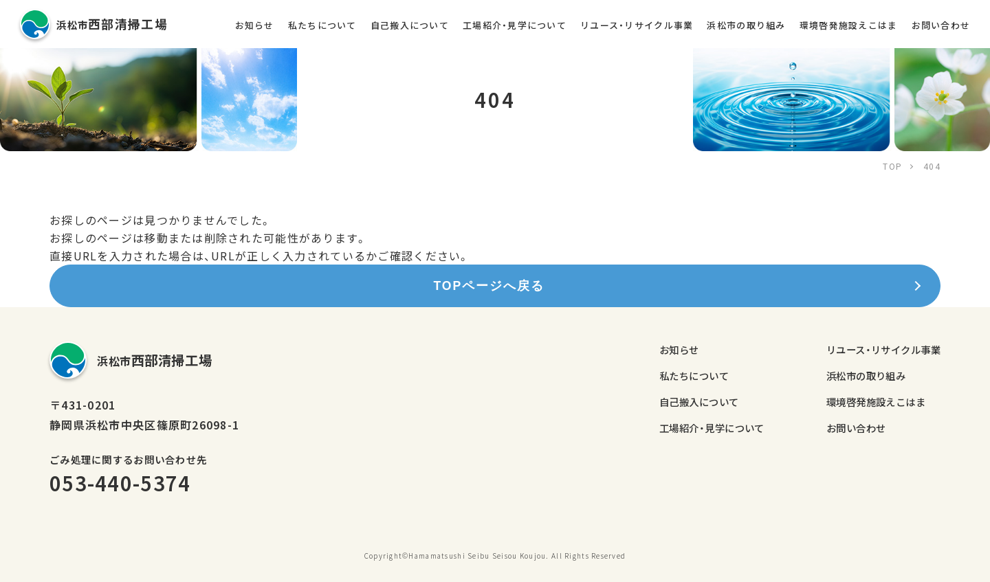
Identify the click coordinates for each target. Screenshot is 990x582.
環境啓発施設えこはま (849, 25)
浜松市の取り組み (746, 25)
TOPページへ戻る (488, 286)
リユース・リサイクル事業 (636, 25)
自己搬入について (410, 25)
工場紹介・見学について (514, 25)
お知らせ (254, 25)
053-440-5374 (120, 483)
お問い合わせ (941, 25)
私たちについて (322, 25)
